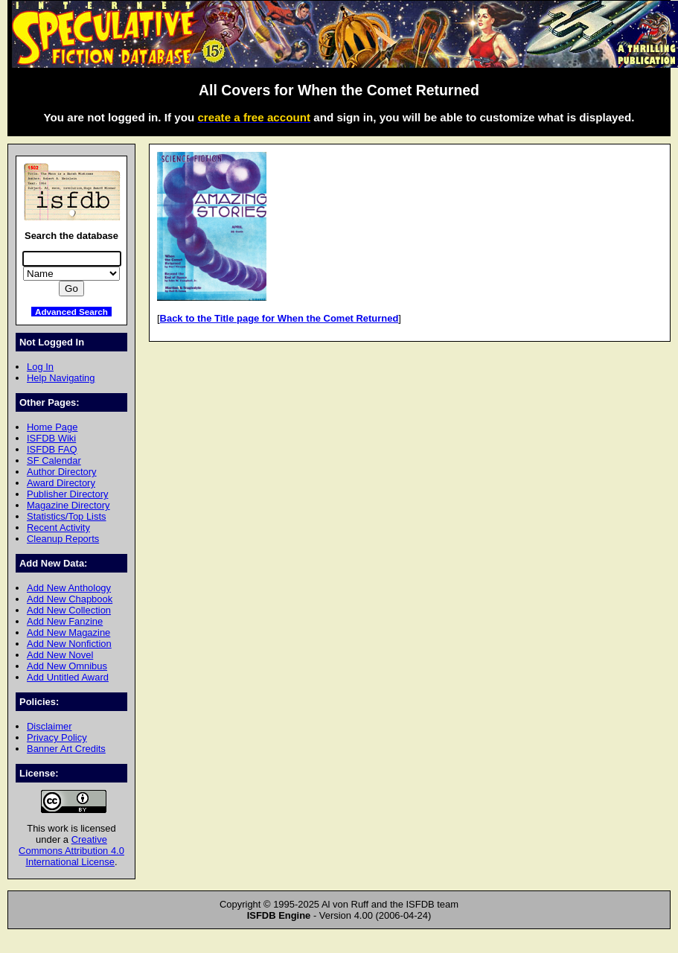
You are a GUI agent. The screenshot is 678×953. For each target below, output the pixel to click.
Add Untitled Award (68, 677)
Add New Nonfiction (69, 643)
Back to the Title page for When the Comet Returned (279, 318)
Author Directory (62, 471)
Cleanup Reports (63, 538)
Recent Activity (58, 527)
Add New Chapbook (69, 599)
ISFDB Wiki (51, 438)
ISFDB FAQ (52, 449)
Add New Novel (60, 654)
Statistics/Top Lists (66, 516)
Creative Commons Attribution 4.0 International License (71, 850)
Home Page (52, 427)
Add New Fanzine (65, 621)
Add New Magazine (68, 632)
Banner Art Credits (66, 748)
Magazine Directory (68, 505)
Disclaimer (49, 726)
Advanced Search (71, 311)
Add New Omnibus (67, 666)
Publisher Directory (67, 494)
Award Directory (61, 482)
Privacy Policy (57, 737)
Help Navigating (61, 377)
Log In (40, 366)
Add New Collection (69, 610)
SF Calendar (54, 460)
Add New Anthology (69, 587)
